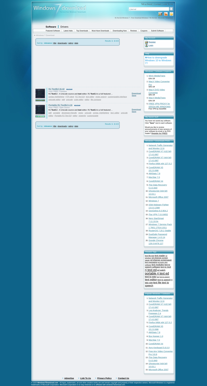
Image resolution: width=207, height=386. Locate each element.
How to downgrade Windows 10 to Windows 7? (158, 60)
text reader (160, 255)
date (76, 43)
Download (136, 93)
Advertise (69, 378)
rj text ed (151, 269)
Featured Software (53, 31)
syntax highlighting (56, 97)
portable (56, 113)
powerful (82, 116)
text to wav (150, 276)
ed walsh (161, 270)
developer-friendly (69, 113)
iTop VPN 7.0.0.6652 (158, 214)
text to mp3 (166, 267)
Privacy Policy (104, 378)
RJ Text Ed (80, 97)
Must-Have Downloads (100, 31)
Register (152, 42)
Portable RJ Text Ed (62, 116)
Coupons (144, 31)
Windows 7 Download (45, 35)
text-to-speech (164, 277)
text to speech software (157, 266)
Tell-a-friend (146, 4)
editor (87, 99)
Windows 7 (154, 201)
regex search (101, 97)
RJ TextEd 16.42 (57, 89)
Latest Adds (68, 31)
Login (151, 45)
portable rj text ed (157, 273)
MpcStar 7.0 (154, 177)
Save (134, 95)
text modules (158, 264)
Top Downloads (82, 31)
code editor (78, 99)
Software (51, 26)
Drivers (64, 26)
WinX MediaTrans (157, 76)
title (54, 43)
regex (80, 113)
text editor (90, 97)
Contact (157, 4)
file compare (96, 99)
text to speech (164, 280)
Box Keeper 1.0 (156, 336)
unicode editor (55, 99)
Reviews (133, 31)
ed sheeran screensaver (161, 260)
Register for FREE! (159, 133)
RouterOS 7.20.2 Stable (160, 230)
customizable (92, 116)
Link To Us (168, 4)
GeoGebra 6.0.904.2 (158, 211)
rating (70, 43)
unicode (69, 99)
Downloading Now (120, 31)
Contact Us (123, 378)
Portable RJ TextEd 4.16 (60, 105)
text (158, 277)
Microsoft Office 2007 (158, 197)
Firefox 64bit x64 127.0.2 (160, 163)
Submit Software (157, 31)
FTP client (70, 97)
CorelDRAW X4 (156, 181)
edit (63, 99)
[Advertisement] (58, 66)
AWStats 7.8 (154, 173)
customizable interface (117, 97)
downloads (62, 43)
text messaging (151, 262)
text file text (149, 256)
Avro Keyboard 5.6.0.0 (159, 347)
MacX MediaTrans (157, 98)
